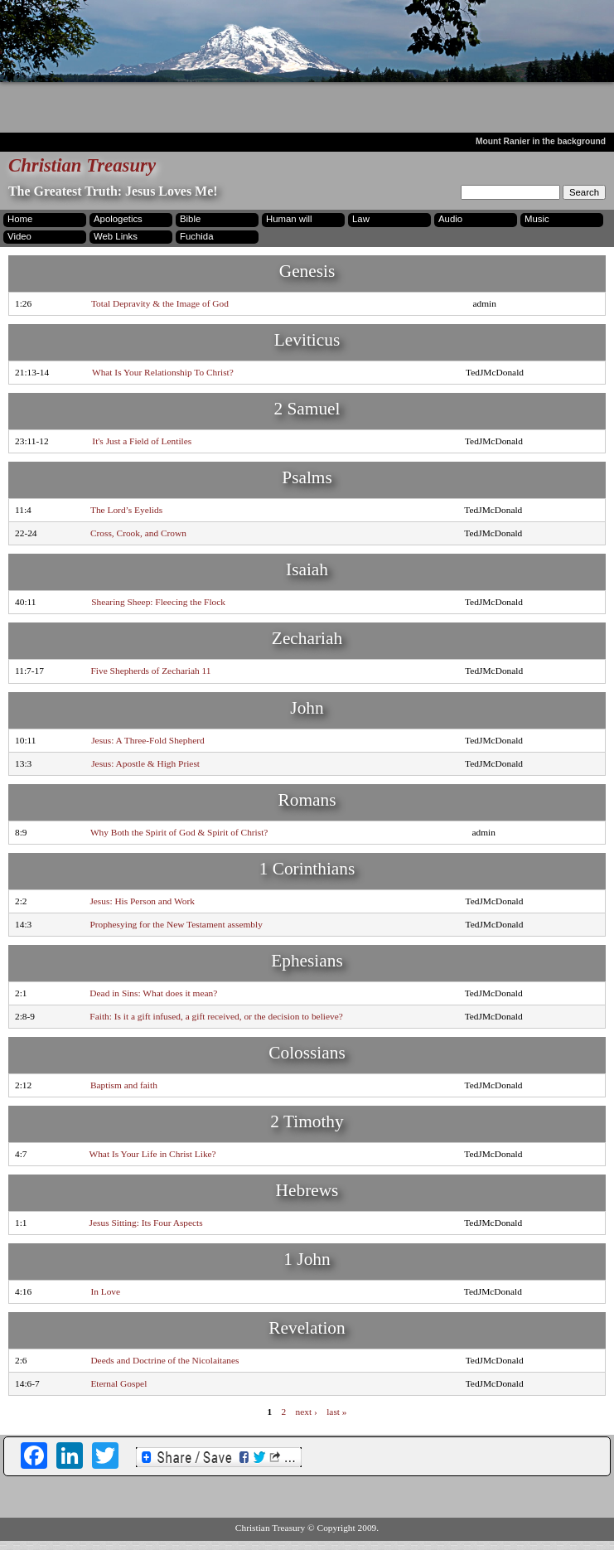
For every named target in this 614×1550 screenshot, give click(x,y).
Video (19, 236)
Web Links (116, 236)
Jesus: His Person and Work (142, 901)
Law (361, 219)
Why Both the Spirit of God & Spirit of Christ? (179, 832)
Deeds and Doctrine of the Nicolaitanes (164, 1360)
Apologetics (118, 219)
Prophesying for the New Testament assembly (175, 924)
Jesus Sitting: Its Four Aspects (146, 1223)
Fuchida (196, 236)
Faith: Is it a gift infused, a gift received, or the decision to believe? (215, 1016)
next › (306, 1411)
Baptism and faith (123, 1085)
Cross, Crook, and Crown (138, 533)
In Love (105, 1291)
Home (19, 219)
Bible (190, 219)
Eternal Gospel (118, 1383)
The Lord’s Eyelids (126, 510)
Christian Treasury (82, 165)
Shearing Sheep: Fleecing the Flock (158, 602)
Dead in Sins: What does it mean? (153, 993)
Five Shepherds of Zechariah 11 (151, 671)
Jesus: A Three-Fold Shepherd (148, 740)
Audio (450, 219)
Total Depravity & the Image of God (160, 303)
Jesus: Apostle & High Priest (145, 763)
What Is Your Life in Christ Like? (152, 1154)
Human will (289, 219)
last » (336, 1411)
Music (537, 219)
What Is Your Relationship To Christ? (163, 372)
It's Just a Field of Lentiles (141, 441)
